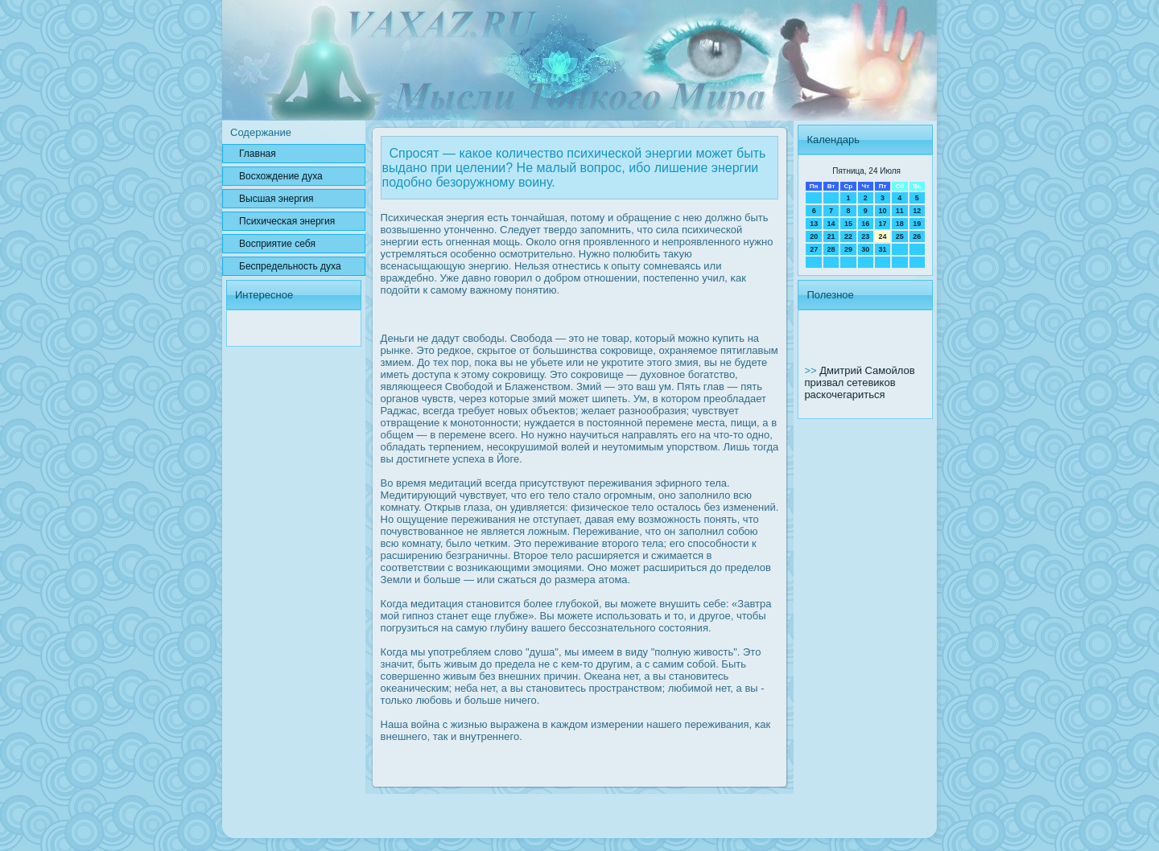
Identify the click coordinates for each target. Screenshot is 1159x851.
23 (865, 236)
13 (814, 224)
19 (917, 224)
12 (917, 211)
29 (848, 249)
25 (900, 236)
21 (831, 236)
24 (882, 236)
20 (814, 236)
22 (848, 236)
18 (900, 224)
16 (865, 224)
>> (811, 370)
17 (882, 224)
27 (814, 249)
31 (882, 249)
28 (831, 249)
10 (882, 211)
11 (900, 211)
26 (917, 236)
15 (848, 224)
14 (831, 224)
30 (865, 249)
